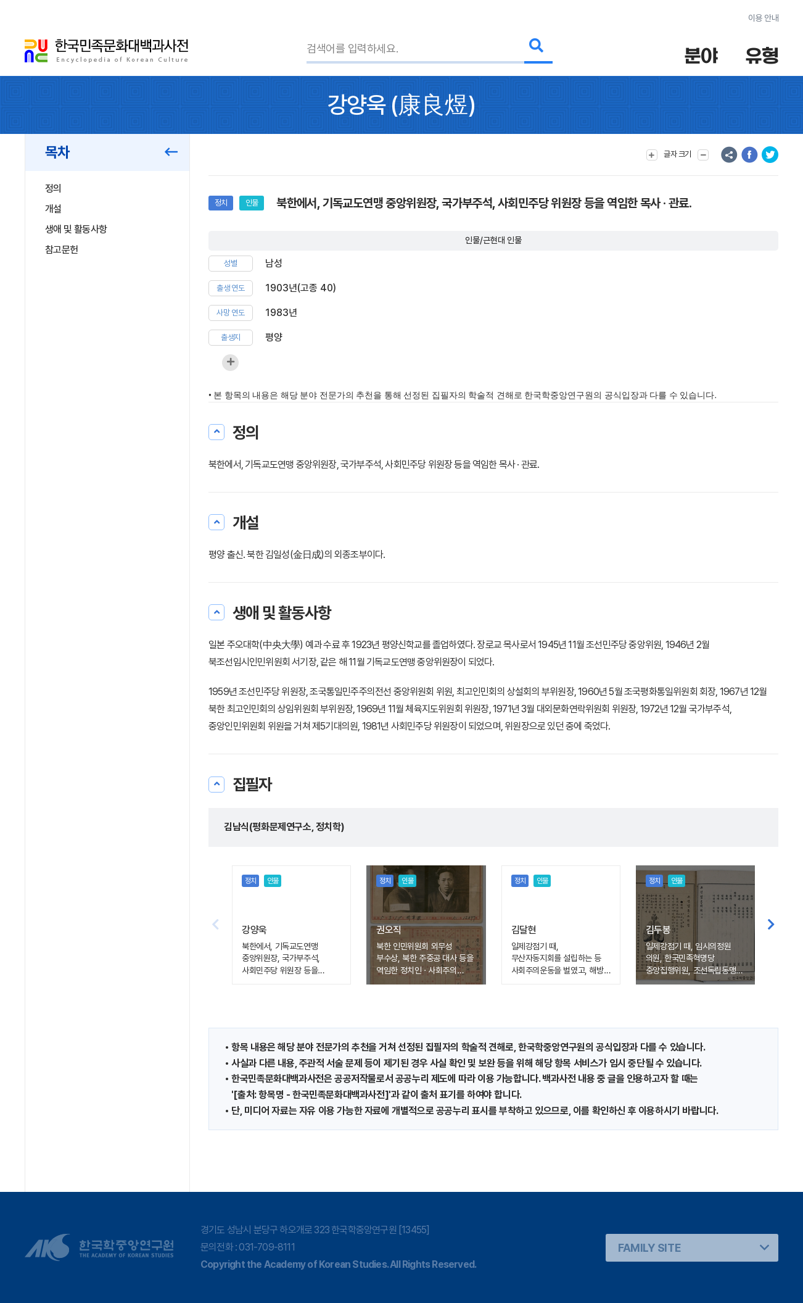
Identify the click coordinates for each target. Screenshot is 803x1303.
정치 (221, 202)
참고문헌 (61, 250)
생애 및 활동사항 (76, 229)
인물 (251, 202)
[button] (771, 925)
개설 (53, 209)
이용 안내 (763, 18)
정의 (53, 188)
